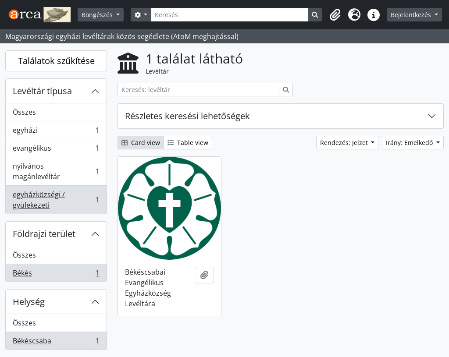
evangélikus (56, 150)
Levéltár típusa (42, 91)
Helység (29, 302)
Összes (24, 112)
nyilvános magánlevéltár (56, 171)
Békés (56, 275)
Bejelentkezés (412, 15)
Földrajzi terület (44, 234)
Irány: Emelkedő (410, 142)
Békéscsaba (56, 343)
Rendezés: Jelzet (345, 142)
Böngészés (98, 15)
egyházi (56, 132)
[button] (335, 15)
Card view (140, 142)
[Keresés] (229, 14)
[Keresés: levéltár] (198, 89)
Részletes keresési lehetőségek (187, 116)
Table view (187, 142)
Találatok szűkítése (56, 61)
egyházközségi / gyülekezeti (56, 200)
